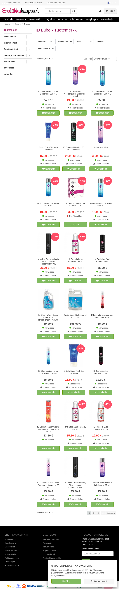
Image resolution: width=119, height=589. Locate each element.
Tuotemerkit (34, 19)
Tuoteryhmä (62, 41)
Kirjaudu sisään (49, 550)
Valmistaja (42, 41)
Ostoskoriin (48, 113)
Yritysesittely (107, 19)
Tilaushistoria (48, 547)
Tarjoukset (50, 19)
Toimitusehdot (76, 19)
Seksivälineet (10, 36)
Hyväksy (66, 581)
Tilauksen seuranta (51, 539)
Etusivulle (8, 19)
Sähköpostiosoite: (90, 549)
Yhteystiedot (10, 539)
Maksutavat (10, 547)
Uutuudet (62, 19)
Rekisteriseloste (12, 558)
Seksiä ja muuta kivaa (14, 55)
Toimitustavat (10, 543)
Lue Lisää (75, 224)
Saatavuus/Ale (44, 48)
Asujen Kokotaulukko (52, 558)
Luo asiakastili (49, 554)
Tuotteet (20, 19)
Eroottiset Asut (11, 49)
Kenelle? (101, 41)
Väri (79, 41)
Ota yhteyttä (92, 19)
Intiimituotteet (10, 43)
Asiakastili (47, 543)
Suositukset (9, 61)
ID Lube (27, 24)
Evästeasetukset (99, 581)
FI (111, 3)
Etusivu (7, 24)
